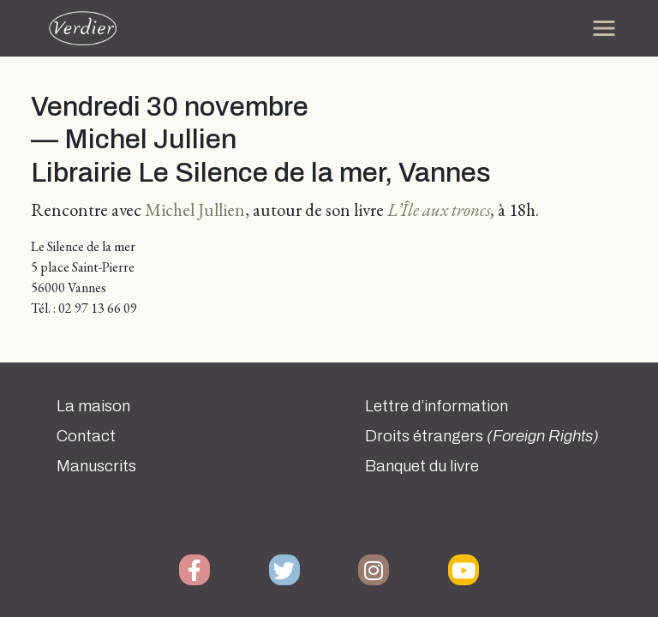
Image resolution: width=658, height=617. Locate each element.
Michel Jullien (195, 209)
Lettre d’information (436, 406)
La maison (93, 406)
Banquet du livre (422, 466)
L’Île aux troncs (439, 209)
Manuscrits (96, 466)
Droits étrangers (482, 436)
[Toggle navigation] (604, 28)
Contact (86, 436)
